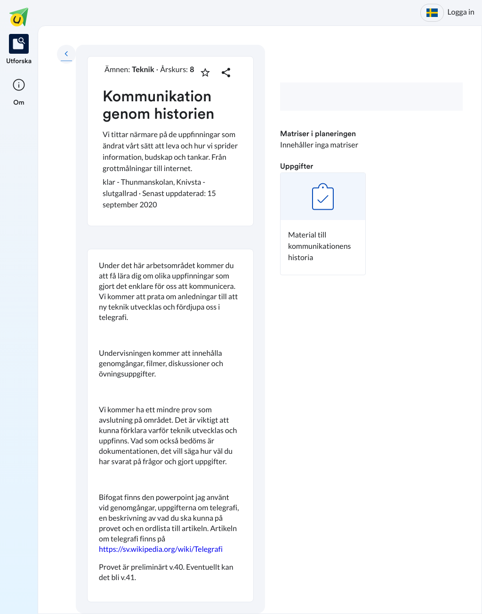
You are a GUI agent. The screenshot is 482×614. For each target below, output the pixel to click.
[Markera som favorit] (205, 72)
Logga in (461, 12)
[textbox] (170, 425)
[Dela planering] (225, 72)
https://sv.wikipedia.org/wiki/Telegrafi (161, 549)
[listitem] (19, 50)
